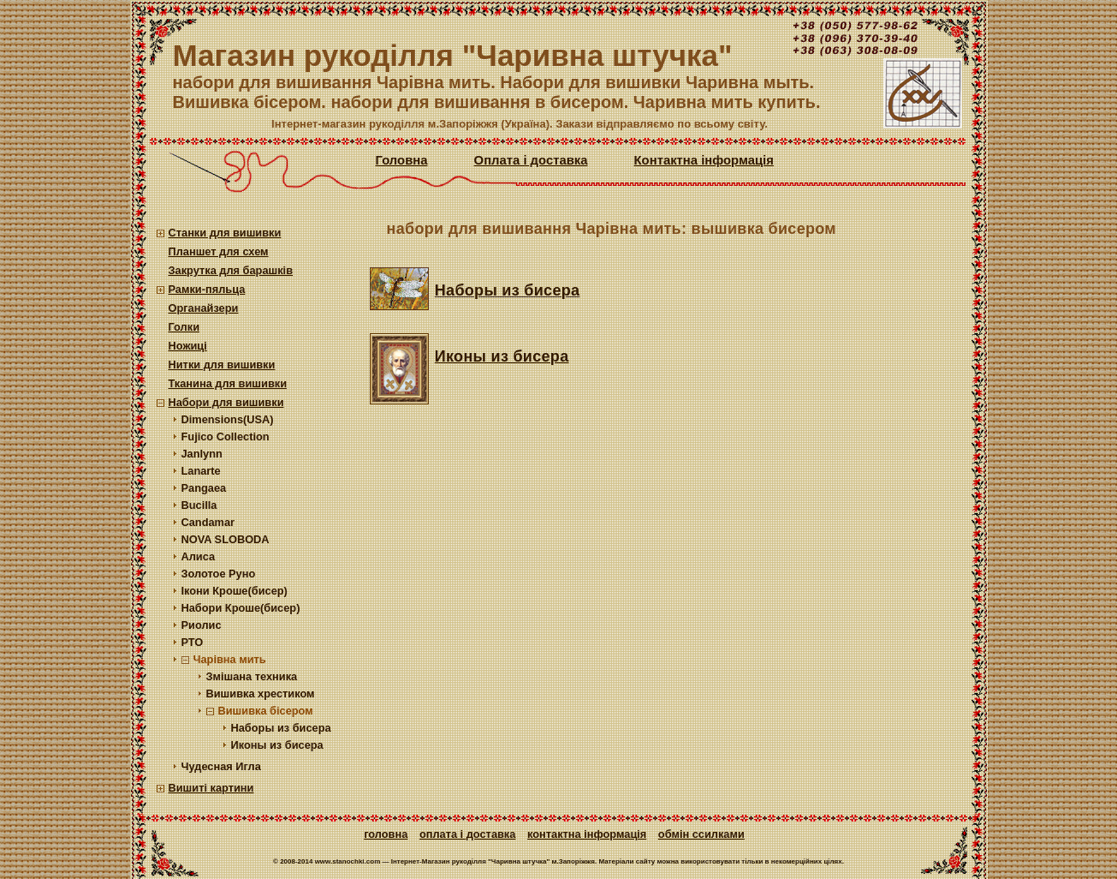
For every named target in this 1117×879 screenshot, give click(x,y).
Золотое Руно (218, 573)
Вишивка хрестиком (260, 693)
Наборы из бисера (281, 727)
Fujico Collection (225, 436)
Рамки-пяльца (207, 289)
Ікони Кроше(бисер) (234, 590)
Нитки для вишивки (222, 364)
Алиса (198, 556)
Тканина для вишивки (228, 383)
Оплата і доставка (531, 160)
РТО (192, 642)
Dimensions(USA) (227, 419)
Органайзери (204, 308)
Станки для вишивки (225, 232)
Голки (184, 326)
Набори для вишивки (226, 402)
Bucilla (199, 505)
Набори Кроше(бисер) (240, 607)
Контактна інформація (704, 160)
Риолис (201, 625)
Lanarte (201, 470)
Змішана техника (252, 676)
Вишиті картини (211, 787)
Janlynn (202, 453)
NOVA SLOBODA (225, 539)
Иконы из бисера (277, 744)
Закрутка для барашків (231, 270)
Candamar (208, 522)
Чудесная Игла (221, 766)
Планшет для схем (219, 251)
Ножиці (188, 345)
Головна (402, 160)
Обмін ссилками (701, 834)
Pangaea (204, 487)
